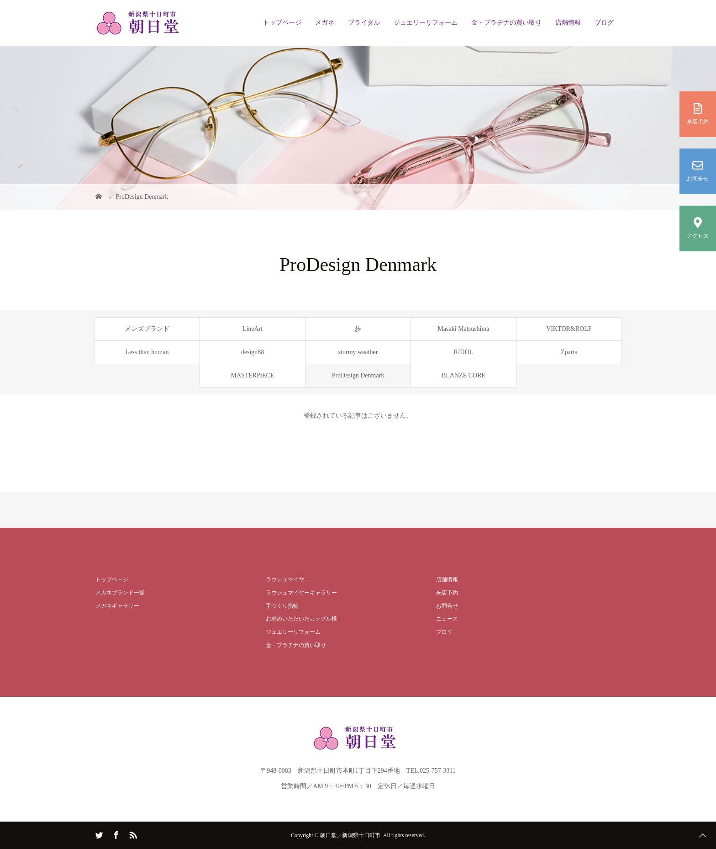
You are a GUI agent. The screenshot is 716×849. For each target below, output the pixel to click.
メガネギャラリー (117, 606)
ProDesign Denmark (358, 375)
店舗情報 (568, 22)
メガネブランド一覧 (120, 592)
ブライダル (364, 22)
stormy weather (358, 352)
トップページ (282, 22)
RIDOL (464, 352)
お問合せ (698, 171)
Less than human (147, 352)
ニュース (447, 619)
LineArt (252, 328)
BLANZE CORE (463, 375)
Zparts (569, 352)
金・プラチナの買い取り (506, 22)
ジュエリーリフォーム (426, 22)
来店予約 (698, 114)
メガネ (324, 22)
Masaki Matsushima (463, 328)
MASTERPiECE (252, 375)
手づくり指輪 (282, 606)
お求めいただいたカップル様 (301, 619)
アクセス (698, 228)
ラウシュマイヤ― (288, 579)
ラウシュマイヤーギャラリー (301, 592)
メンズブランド (147, 328)
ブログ (604, 22)
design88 (252, 352)
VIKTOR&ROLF (568, 328)
